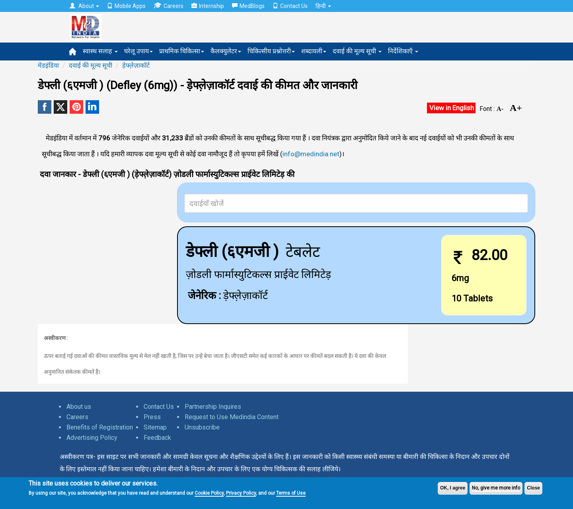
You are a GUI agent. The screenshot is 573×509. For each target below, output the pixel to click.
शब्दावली (313, 51)
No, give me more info (496, 488)
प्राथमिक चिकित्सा (181, 51)
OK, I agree (452, 488)
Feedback (157, 437)
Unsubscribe (202, 427)
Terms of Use (291, 493)
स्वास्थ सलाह (100, 51)
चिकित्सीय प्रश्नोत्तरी (271, 51)
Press (152, 417)
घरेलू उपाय (138, 51)
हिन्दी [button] (323, 6)
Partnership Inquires (213, 406)
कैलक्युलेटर (225, 51)
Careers (168, 5)
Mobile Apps (126, 6)
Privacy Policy (241, 493)
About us (78, 406)
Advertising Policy (91, 437)
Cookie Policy (209, 493)
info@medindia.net (311, 154)
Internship (207, 6)
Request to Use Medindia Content (232, 417)
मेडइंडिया (48, 65)
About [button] (84, 6)
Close (533, 488)
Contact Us (290, 6)
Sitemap (155, 427)
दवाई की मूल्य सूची (357, 51)
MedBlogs (248, 6)
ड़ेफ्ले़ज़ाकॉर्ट (136, 65)
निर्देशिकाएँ (403, 51)
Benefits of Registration (99, 427)
